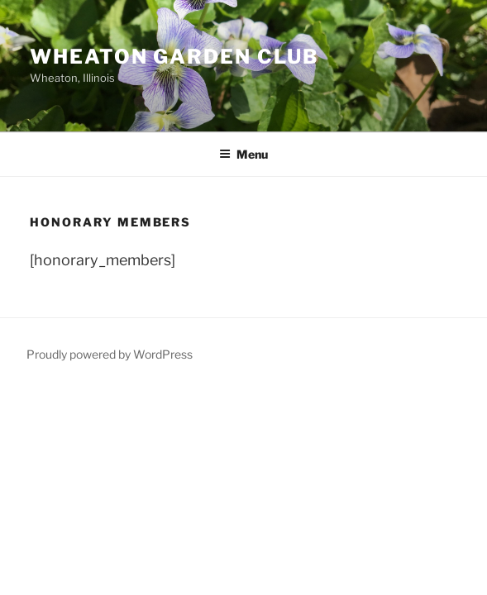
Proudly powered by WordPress (109, 354)
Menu (243, 154)
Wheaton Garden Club (174, 57)
